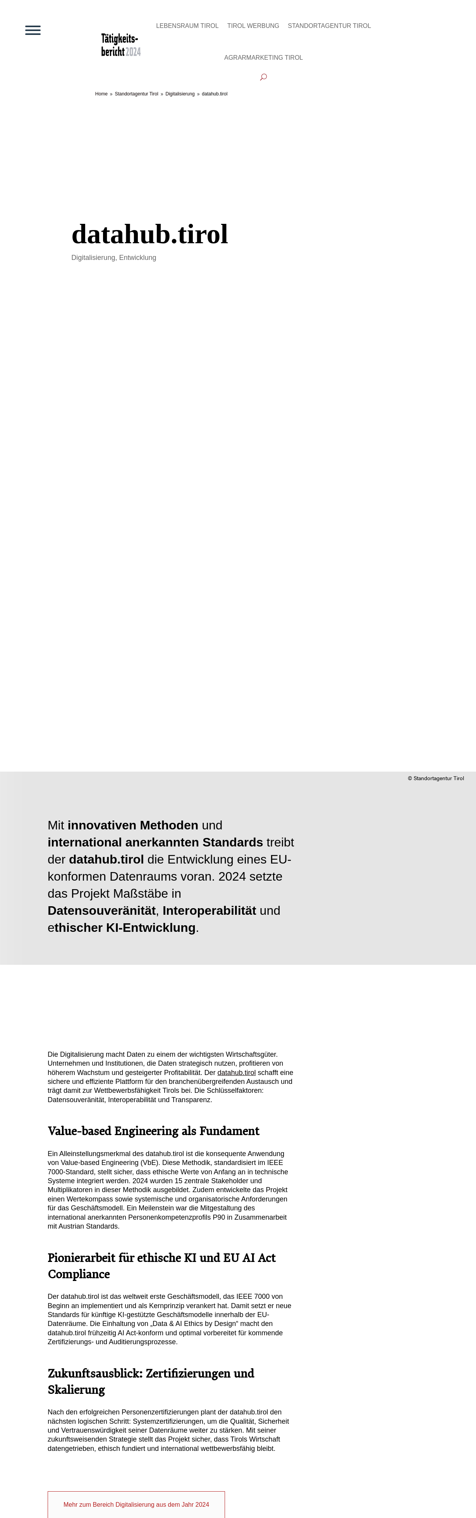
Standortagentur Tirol (329, 26)
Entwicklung (137, 257)
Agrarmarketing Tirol (263, 57)
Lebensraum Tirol (187, 26)
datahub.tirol (236, 1073)
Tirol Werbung (253, 26)
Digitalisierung (93, 257)
